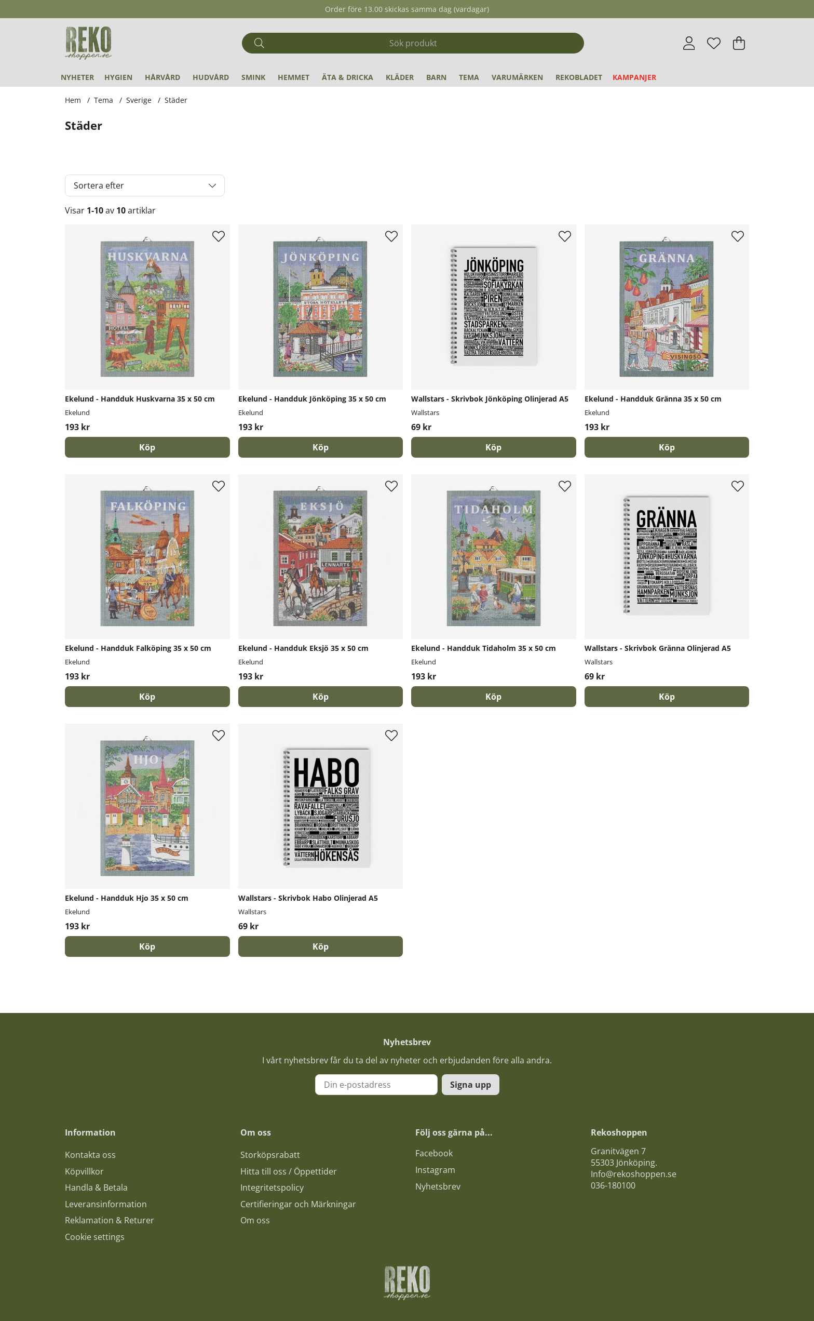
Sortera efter (99, 185)
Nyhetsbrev (437, 1186)
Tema (469, 77)
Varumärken (517, 77)
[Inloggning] (689, 43)
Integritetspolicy (272, 1187)
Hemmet (293, 77)
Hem (73, 100)
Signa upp (470, 1084)
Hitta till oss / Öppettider (288, 1171)
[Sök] (413, 43)
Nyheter (77, 77)
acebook (436, 1153)
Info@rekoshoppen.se (633, 1174)
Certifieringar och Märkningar (298, 1204)
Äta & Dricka (347, 77)
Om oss (255, 1220)
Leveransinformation (106, 1204)
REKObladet (578, 77)
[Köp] (147, 447)
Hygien (118, 77)
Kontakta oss (90, 1154)
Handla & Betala (96, 1187)
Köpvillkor (84, 1171)
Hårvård (162, 77)
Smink (253, 77)
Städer (176, 100)
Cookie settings (95, 1237)
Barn (436, 77)
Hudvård (211, 77)
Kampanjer (634, 77)
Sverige (139, 100)
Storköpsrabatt (270, 1154)
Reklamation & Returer (109, 1220)
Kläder (400, 77)
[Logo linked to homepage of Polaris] (88, 43)
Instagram (435, 1170)
